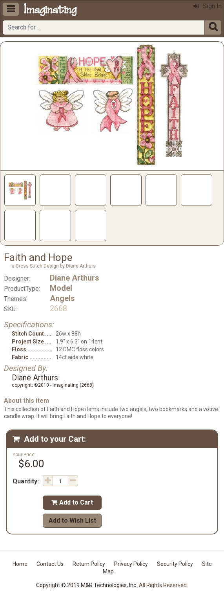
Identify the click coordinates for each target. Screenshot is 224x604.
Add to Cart (72, 502)
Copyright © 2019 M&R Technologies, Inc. (86, 585)
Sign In (207, 6)
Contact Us (50, 564)
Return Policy (89, 564)
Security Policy (175, 564)
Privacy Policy (131, 564)
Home (20, 564)
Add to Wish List (72, 520)
